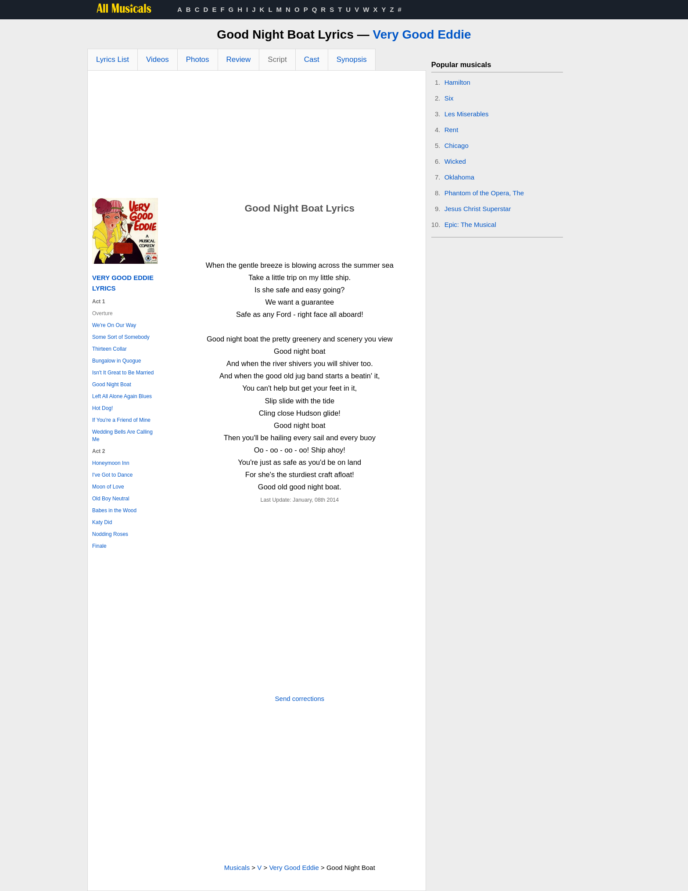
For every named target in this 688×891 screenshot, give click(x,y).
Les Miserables (466, 114)
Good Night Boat (111, 384)
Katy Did (102, 522)
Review (238, 59)
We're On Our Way (114, 325)
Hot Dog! (102, 408)
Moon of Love (108, 487)
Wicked (455, 161)
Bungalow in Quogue (116, 361)
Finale (99, 546)
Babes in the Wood (114, 510)
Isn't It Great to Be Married (123, 373)
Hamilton (457, 82)
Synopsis (352, 59)
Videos (157, 59)
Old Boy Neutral (110, 499)
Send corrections (300, 698)
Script (277, 59)
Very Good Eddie (422, 34)
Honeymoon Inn (110, 463)
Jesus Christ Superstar (477, 208)
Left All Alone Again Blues (122, 396)
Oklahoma (459, 177)
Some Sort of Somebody (121, 337)
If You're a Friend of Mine (121, 420)
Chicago (456, 145)
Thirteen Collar (109, 349)
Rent (451, 129)
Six (449, 98)
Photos (197, 59)
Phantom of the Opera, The (484, 193)
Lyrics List (112, 59)
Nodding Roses (110, 534)
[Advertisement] (256, 136)
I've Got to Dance (112, 475)
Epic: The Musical (470, 224)
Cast (311, 59)
